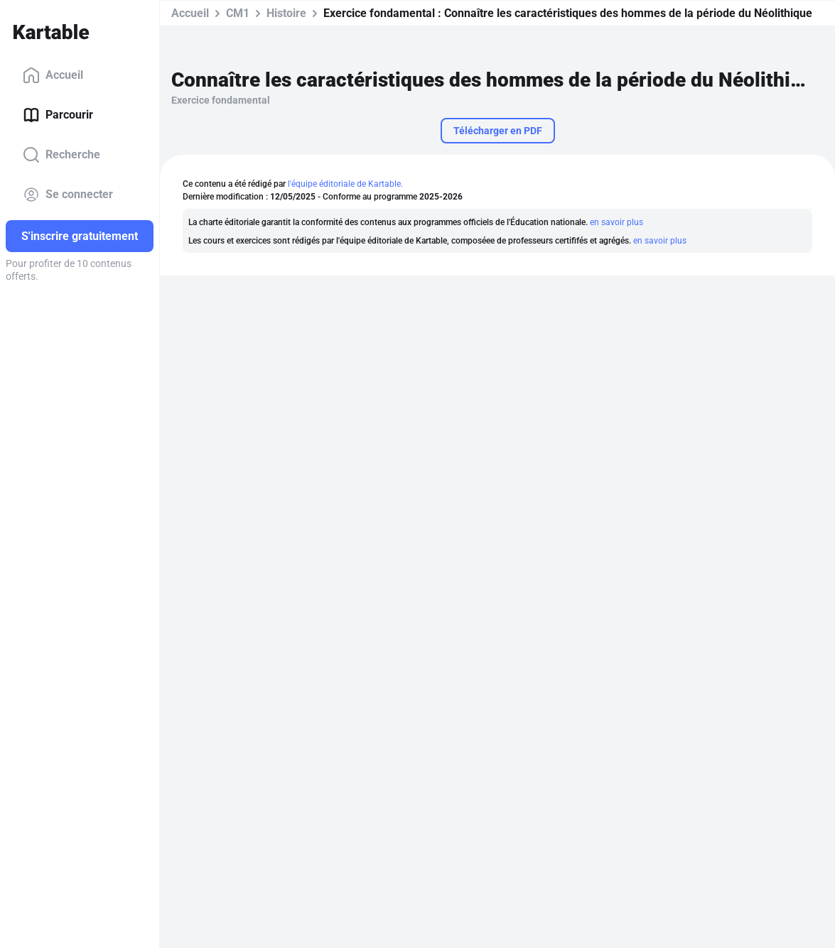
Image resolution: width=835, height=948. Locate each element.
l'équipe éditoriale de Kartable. (345, 184)
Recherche (61, 154)
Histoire (286, 13)
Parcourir (58, 115)
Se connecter (68, 194)
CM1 (237, 13)
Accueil (53, 75)
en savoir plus (616, 222)
